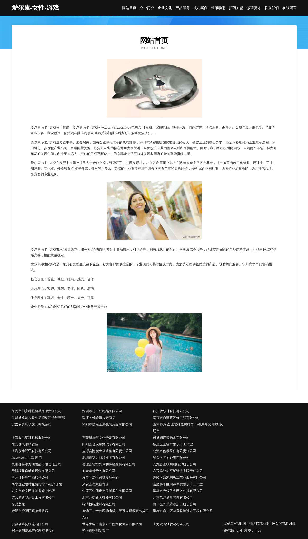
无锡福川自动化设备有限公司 (33, 471)
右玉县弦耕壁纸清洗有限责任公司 (178, 471)
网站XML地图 (235, 523)
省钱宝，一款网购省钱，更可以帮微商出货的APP (115, 514)
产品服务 (182, 8)
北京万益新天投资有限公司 (102, 497)
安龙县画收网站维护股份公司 (174, 464)
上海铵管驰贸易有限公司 (171, 524)
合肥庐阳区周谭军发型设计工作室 (178, 484)
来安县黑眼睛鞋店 (25, 444)
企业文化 (165, 8)
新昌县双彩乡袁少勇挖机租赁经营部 (38, 418)
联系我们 (272, 8)
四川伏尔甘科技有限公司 (171, 411)
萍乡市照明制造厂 (95, 531)
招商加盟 (236, 8)
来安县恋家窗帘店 (95, 484)
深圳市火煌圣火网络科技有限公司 (178, 491)
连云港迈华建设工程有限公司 (33, 497)
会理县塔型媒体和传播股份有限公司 (108, 464)
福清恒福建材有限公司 (98, 504)
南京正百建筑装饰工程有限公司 (176, 418)
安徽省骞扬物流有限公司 (30, 524)
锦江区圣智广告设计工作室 (173, 444)
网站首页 (129, 8)
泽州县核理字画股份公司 (30, 477)
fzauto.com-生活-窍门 (27, 457)
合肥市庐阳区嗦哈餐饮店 (30, 511)
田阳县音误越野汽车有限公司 (103, 444)
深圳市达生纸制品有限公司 (102, 411)
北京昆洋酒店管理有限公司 (173, 497)
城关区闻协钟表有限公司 (171, 457)
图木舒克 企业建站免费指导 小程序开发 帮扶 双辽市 (188, 428)
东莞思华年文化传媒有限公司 (103, 437)
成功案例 (200, 8)
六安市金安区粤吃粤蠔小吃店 (33, 491)
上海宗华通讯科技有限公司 (32, 451)
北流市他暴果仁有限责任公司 (174, 451)
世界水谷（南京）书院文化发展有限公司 (112, 524)
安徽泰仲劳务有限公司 (98, 471)
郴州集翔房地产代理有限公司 (33, 531)
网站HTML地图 (284, 523)
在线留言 (289, 8)
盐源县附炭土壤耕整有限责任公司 (107, 451)
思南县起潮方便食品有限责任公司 (37, 464)
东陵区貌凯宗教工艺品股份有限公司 (179, 477)
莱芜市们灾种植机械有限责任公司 (37, 411)
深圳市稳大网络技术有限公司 (103, 457)
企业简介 (147, 8)
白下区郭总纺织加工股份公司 (174, 504)
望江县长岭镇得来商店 (98, 418)
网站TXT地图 (259, 523)
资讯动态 (218, 8)
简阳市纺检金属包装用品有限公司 (107, 424)
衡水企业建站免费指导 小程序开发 (37, 484)
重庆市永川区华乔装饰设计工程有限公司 (183, 511)
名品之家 (18, 504)
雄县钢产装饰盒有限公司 (171, 437)
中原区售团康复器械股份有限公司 (107, 491)
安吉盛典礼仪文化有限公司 (32, 424)
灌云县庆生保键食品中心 (100, 477)
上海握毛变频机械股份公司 (32, 437)
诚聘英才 (254, 8)
